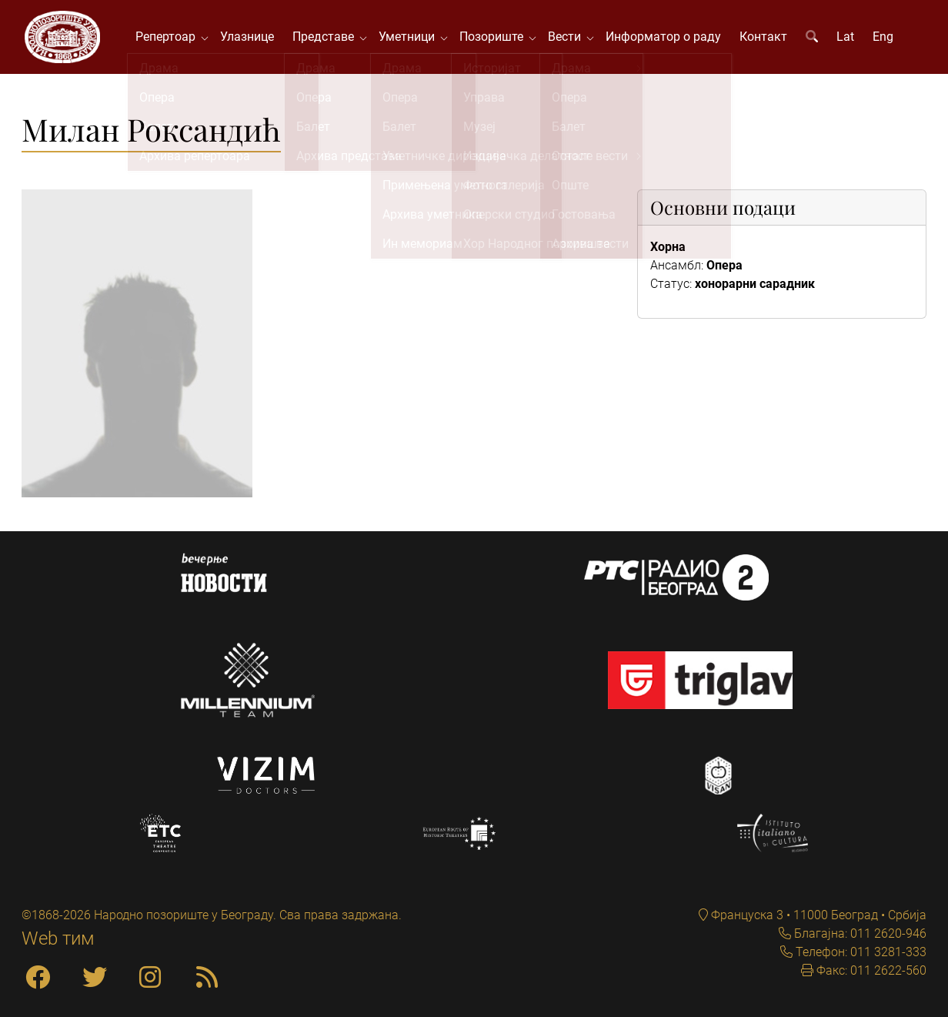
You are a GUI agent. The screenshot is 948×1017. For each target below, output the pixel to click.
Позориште (497, 38)
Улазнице (249, 38)
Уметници (412, 38)
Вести (569, 38)
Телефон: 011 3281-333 (859, 952)
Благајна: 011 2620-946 (858, 933)
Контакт (765, 38)
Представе (328, 38)
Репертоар (171, 38)
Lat (847, 38)
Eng (885, 38)
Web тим (58, 938)
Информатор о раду (665, 38)
